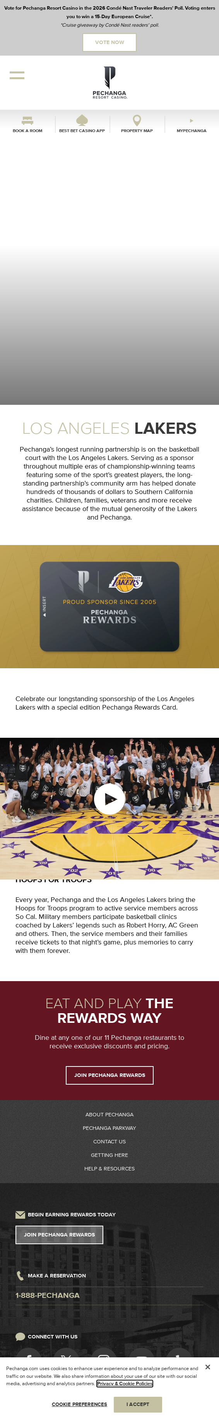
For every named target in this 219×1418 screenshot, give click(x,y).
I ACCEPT (138, 1407)
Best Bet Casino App (82, 130)
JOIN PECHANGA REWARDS (109, 1075)
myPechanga (192, 130)
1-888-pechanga (47, 1296)
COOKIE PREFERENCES (79, 1407)
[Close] (207, 1369)
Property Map (137, 130)
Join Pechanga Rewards (59, 1234)
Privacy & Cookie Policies (124, 1386)
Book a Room (27, 130)
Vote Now (109, 42)
